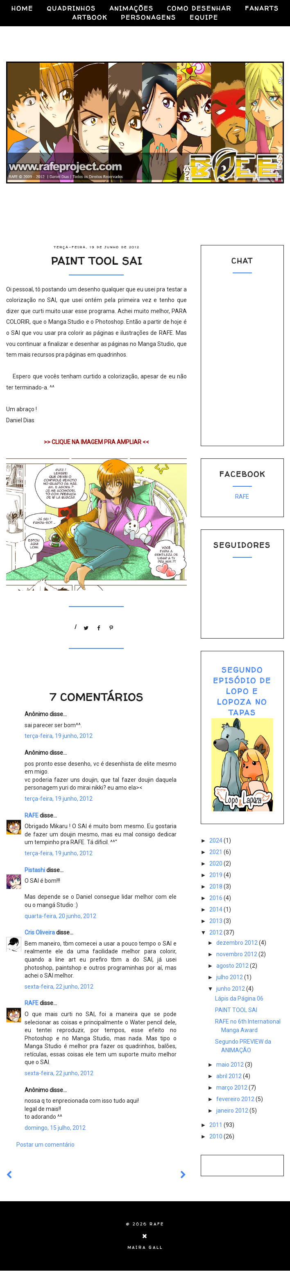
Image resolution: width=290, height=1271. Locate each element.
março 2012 (232, 1087)
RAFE (32, 815)
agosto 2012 (233, 965)
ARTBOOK (89, 17)
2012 (216, 932)
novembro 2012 (237, 954)
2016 (216, 898)
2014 (216, 909)
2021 (216, 852)
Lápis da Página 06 (239, 998)
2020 (216, 863)
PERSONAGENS (148, 17)
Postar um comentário (45, 1144)
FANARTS (262, 8)
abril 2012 (229, 1076)
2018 (216, 886)
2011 (216, 1125)
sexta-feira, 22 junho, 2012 (59, 986)
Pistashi (35, 870)
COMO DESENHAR (199, 8)
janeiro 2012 (232, 1110)
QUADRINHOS (71, 8)
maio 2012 (230, 1064)
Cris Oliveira (40, 932)
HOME (22, 8)
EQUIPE (204, 17)
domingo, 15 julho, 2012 (55, 1127)
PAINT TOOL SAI (236, 1010)
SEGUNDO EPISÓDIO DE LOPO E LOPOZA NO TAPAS (242, 691)
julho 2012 (230, 977)
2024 (216, 840)
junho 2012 (231, 988)
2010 (216, 1136)
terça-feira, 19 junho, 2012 (59, 736)
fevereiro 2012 (236, 1099)
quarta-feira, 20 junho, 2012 (60, 916)
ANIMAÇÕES (131, 8)
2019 (216, 875)
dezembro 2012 (237, 942)
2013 (216, 921)
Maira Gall (145, 1247)
